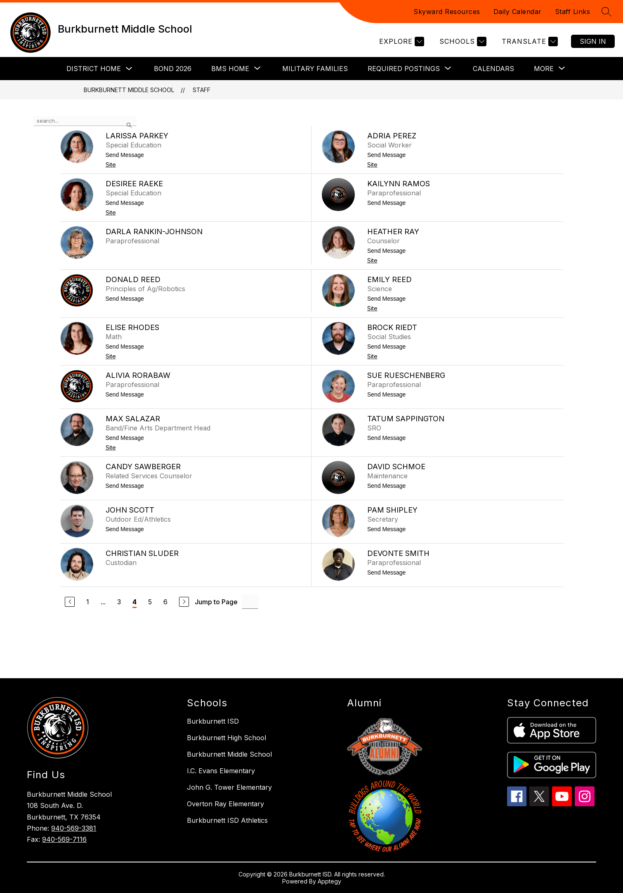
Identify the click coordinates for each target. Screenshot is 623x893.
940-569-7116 (64, 839)
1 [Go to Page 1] (87, 602)
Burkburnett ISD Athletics (227, 820)
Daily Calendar (517, 11)
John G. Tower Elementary (229, 787)
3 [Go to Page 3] (119, 602)
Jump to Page (216, 602)
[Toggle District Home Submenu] (129, 68)
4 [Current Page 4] (134, 602)
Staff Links (572, 11)
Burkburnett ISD (213, 721)
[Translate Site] (529, 41)
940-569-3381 (73, 828)
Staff (201, 89)
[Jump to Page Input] (250, 601)
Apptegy (329, 881)
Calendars (493, 68)
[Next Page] (184, 602)
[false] (85, 121)
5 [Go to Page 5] (150, 602)
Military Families (315, 68)
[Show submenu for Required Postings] (404, 69)
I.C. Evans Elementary (221, 771)
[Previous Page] (70, 602)
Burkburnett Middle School (129, 89)
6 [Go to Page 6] (165, 602)
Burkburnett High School (226, 738)
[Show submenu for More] (544, 69)
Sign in (593, 41)
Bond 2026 (172, 68)
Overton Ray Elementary (225, 804)
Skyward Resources (446, 11)
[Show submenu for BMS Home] (230, 69)
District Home (93, 68)
